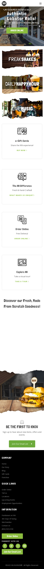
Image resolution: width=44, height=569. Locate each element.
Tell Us (4, 493)
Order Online (22, 238)
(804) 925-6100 (7, 529)
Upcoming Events (8, 500)
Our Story (5, 467)
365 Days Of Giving (9, 519)
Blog (3, 470)
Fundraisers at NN (9, 515)
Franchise (5, 477)
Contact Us (6, 525)
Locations (5, 496)
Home (4, 464)
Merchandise (6, 522)
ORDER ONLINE (17, 30)
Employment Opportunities (12, 503)
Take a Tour (22, 281)
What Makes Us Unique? (22, 195)
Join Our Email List (22, 444)
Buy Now (22, 150)
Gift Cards (5, 474)
